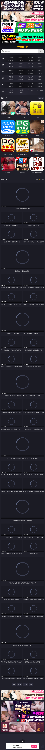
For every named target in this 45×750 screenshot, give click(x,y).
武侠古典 (40, 83)
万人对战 (30, 57)
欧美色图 (30, 77)
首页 (14, 684)
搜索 (41, 51)
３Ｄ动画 (40, 64)
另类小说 (21, 86)
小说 (3, 85)
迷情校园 (11, 86)
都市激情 (11, 83)
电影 (3, 71)
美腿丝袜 (11, 79)
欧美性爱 (40, 70)
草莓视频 (30, 90)
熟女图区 (30, 79)
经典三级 (21, 73)
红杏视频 (11, 93)
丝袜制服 (21, 66)
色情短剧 (21, 93)
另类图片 (40, 79)
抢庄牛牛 (40, 60)
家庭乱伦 (21, 83)
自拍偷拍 (21, 64)
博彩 (3, 58)
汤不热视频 (40, 90)
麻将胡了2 (11, 60)
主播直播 (30, 66)
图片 (3, 78)
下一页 (25, 684)
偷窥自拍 (11, 77)
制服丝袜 (11, 73)
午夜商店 (21, 90)
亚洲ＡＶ (11, 64)
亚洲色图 (21, 77)
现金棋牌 (30, 60)
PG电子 (11, 57)
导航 (3, 91)
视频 (3, 65)
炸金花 (21, 60)
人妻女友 (30, 83)
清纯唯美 (21, 79)
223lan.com (22, 47)
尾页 (31, 684)
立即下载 (34, 746)
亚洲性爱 (11, 70)
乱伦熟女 (30, 73)
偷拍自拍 (21, 70)
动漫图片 (40, 77)
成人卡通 (30, 70)
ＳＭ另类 (40, 66)
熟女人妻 (11, 66)
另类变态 (40, 73)
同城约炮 (11, 90)
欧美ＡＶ (30, 64)
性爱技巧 (40, 86)
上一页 (19, 684)
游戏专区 (40, 57)
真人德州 (21, 57)
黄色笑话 (30, 86)
